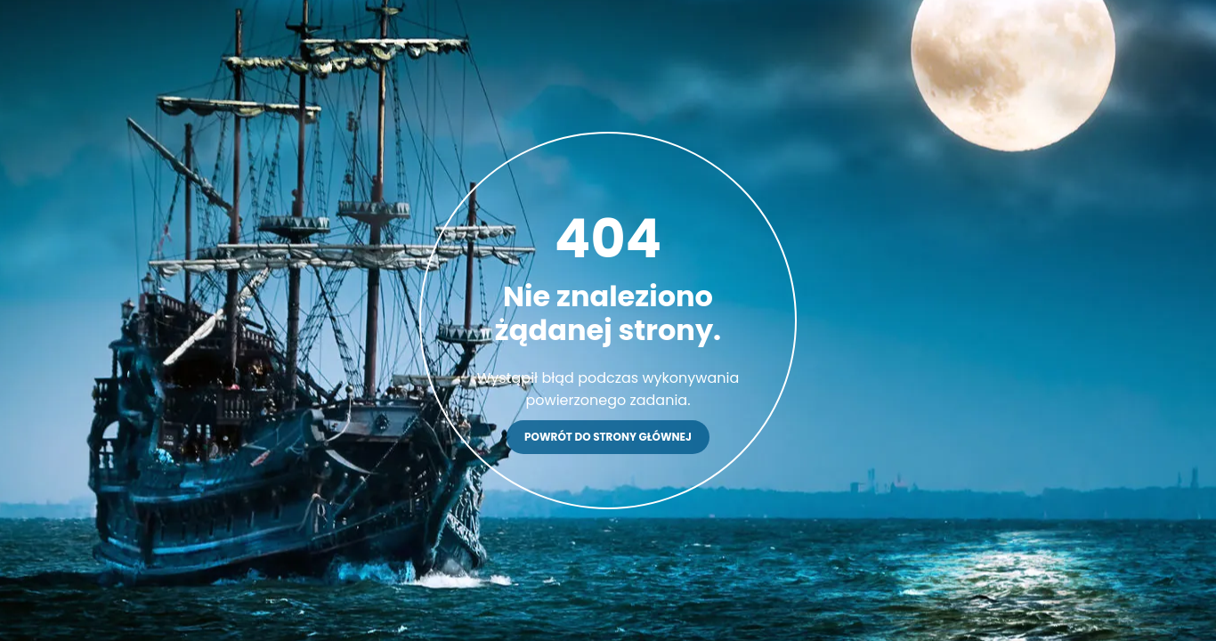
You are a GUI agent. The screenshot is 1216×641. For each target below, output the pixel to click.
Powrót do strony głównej (608, 436)
